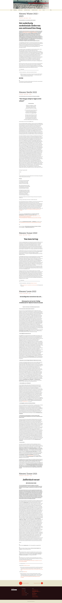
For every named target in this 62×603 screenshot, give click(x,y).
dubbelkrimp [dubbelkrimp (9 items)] (35, 591)
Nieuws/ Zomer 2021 (28, 474)
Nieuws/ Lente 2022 (27, 291)
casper (30, 94)
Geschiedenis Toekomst (26, 565)
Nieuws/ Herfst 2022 (28, 92)
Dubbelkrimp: (25, 571)
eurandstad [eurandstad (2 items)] (33, 592)
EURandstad (23, 591)
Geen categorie (26, 94)
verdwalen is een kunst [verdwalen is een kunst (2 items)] (35, 596)
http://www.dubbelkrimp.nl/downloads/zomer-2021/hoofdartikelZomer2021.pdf (30, 222)
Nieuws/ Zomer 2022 (28, 233)
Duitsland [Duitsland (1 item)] (39, 591)
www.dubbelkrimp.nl (25, 401)
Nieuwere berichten (38, 583)
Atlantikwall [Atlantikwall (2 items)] (33, 589)
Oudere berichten (24, 583)
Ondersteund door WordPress (31, 601)
